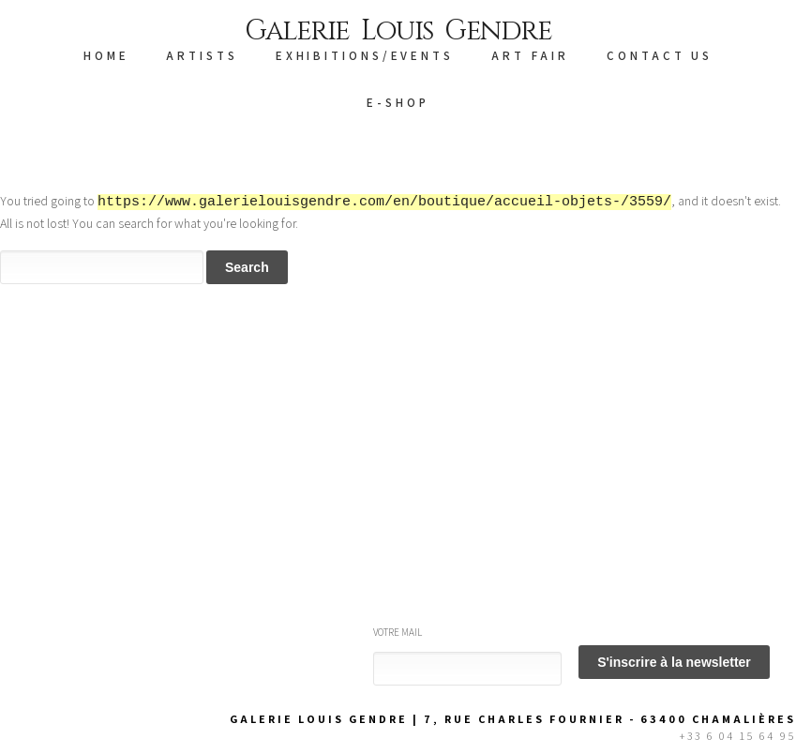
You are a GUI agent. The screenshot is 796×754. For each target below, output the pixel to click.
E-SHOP (397, 103)
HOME (106, 56)
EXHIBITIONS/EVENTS (365, 56)
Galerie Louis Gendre (398, 31)
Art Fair (530, 56)
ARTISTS (201, 56)
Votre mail (397, 632)
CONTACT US (660, 56)
